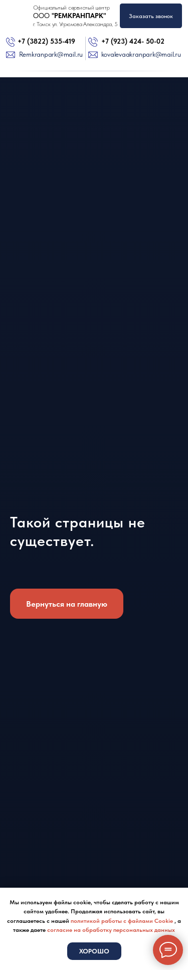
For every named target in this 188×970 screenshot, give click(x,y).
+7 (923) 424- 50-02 (132, 41)
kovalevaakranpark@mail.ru (141, 54)
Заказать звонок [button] (151, 16)
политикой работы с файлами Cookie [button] (122, 920)
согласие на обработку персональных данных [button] (111, 929)
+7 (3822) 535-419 (46, 41)
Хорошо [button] (94, 951)
